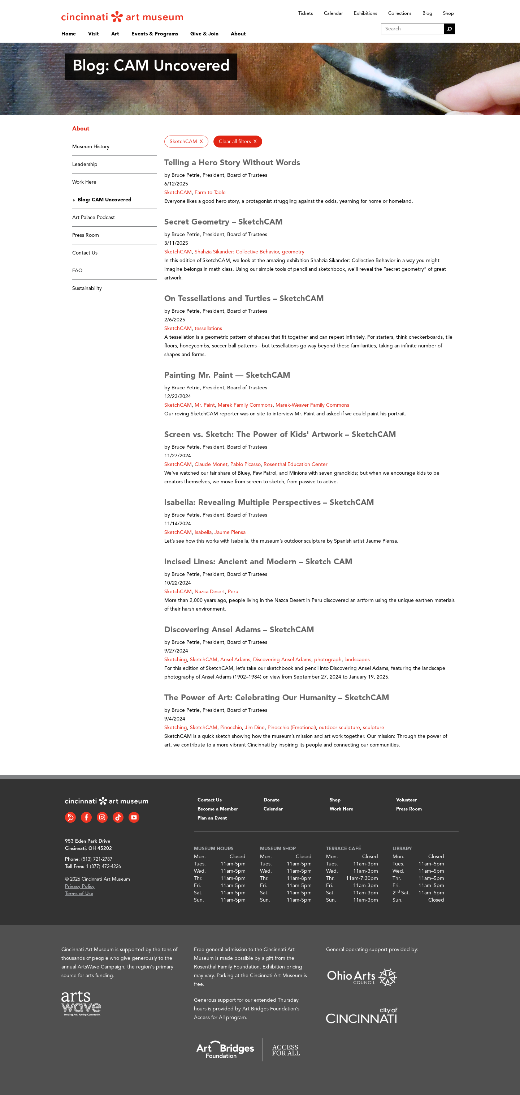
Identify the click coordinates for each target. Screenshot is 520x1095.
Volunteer (406, 800)
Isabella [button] (203, 532)
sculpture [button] (373, 727)
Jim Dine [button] (255, 727)
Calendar (333, 13)
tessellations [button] (208, 328)
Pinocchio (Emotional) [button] (292, 727)
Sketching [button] (175, 659)
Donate (272, 800)
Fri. (197, 885)
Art (115, 34)
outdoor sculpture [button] (339, 727)
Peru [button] (233, 591)
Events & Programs (154, 34)
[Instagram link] (102, 817)
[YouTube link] (134, 817)
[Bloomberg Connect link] (70, 817)
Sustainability (87, 288)
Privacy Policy (80, 886)
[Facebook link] (86, 817)
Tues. (200, 864)
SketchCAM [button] (178, 192)
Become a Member (218, 809)
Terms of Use (79, 893)
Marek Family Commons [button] (245, 405)
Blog (427, 13)
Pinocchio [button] (231, 727)
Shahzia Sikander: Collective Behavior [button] (237, 251)
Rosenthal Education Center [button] (296, 464)
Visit (93, 34)
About (238, 34)
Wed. (200, 871)
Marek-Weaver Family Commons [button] (312, 405)
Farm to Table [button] (210, 192)
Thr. (198, 878)
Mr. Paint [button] (205, 405)
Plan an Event (212, 818)
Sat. (198, 892)
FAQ (77, 270)
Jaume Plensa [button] (230, 532)
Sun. (199, 900)
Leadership (85, 164)
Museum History (90, 146)
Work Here (84, 182)
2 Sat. (401, 892)
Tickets (305, 13)
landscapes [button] (357, 659)
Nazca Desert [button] (210, 591)
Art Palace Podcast (93, 217)
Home (68, 34)
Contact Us (85, 253)
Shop (448, 13)
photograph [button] (328, 659)
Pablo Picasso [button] (245, 464)
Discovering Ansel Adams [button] (282, 659)
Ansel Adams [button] (235, 659)
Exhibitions (365, 13)
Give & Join (204, 34)
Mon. (200, 856)
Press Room (85, 235)
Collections (400, 13)
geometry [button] (293, 251)
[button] (186, 141)
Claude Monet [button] (211, 464)
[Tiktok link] (118, 817)
